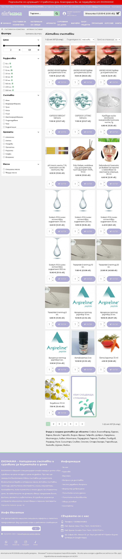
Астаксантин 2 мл (83, 358)
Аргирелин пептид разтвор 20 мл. (108, 313)
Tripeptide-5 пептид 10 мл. (83, 266)
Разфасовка (9, 58)
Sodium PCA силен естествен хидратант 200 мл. (83, 219)
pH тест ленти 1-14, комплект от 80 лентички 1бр (57, 167)
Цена (6, 40)
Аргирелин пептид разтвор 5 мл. (57, 359)
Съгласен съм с (21, 533)
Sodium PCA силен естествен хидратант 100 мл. (57, 219)
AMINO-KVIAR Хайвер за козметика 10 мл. (57, 71)
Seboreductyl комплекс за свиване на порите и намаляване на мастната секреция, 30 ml (109, 169)
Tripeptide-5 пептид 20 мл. (109, 266)
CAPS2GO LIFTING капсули (83, 117)
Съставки (8, 95)
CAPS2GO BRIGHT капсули (57, 117)
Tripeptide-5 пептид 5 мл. (57, 313)
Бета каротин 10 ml (108, 358)
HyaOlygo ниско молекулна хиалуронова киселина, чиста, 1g (109, 119)
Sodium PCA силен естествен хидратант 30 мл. (109, 219)
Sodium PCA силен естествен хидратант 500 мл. (57, 267)
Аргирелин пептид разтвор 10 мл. (83, 313)
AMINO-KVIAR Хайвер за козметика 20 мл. (83, 71)
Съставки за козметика (15, 29)
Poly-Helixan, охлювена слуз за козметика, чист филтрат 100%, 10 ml (83, 168)
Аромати (8, 132)
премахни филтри (34, 34)
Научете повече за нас (11, 504)
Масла (6, 164)
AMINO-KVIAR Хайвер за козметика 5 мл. (108, 71)
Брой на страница (105, 39)
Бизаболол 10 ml (57, 403)
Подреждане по (74, 39)
